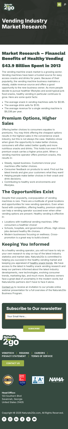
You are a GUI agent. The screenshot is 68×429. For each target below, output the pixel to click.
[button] (59, 4)
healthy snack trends (41, 263)
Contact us (8, 287)
